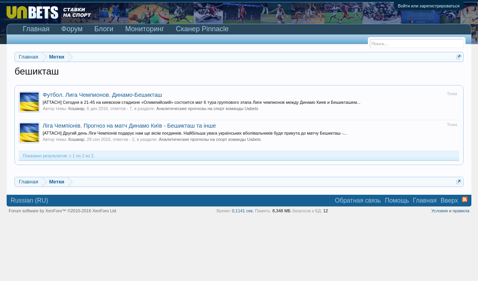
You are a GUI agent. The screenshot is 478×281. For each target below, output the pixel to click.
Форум (72, 29)
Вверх (449, 200)
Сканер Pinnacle (202, 29)
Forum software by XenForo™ (63, 210)
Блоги (103, 29)
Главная (36, 29)
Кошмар (76, 108)
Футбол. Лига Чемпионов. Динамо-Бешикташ (102, 95)
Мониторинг (144, 29)
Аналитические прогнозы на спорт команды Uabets (207, 108)
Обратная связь (358, 200)
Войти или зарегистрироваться (429, 6)
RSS (464, 199)
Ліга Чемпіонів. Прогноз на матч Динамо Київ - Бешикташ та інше (129, 126)
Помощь (397, 200)
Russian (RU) (29, 200)
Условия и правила (450, 210)
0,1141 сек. (243, 210)
